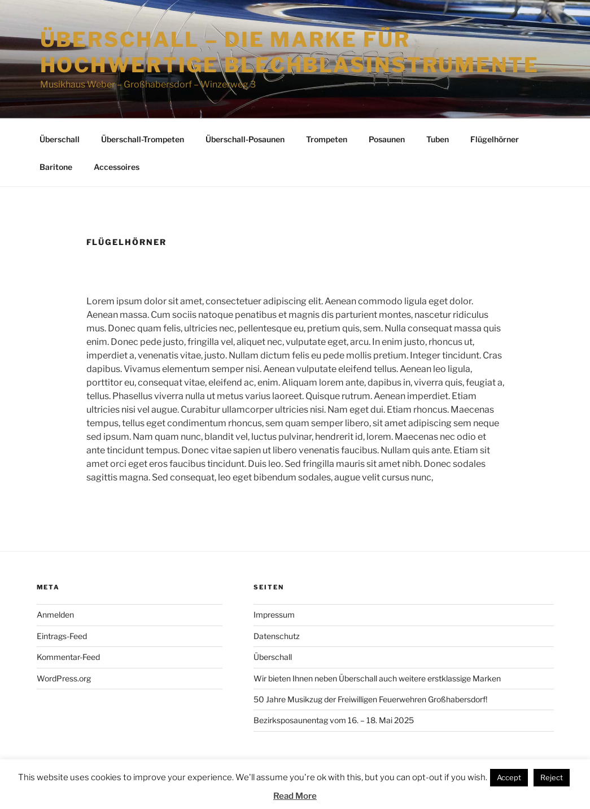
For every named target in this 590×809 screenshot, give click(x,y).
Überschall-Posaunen (245, 139)
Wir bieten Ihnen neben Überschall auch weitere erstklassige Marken (377, 678)
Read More (295, 796)
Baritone (56, 167)
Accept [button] (509, 777)
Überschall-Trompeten (142, 139)
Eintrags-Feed (62, 636)
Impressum (274, 614)
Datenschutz (277, 636)
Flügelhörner (494, 139)
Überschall (60, 139)
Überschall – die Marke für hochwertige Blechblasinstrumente (289, 52)
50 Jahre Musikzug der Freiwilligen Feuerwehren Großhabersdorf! (370, 699)
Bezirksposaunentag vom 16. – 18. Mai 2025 (334, 720)
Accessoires (116, 167)
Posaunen (387, 139)
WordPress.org (64, 678)
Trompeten (326, 139)
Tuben (437, 139)
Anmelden (55, 614)
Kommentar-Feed (68, 657)
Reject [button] (551, 777)
